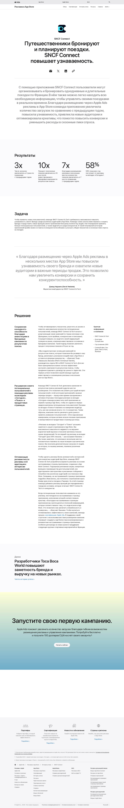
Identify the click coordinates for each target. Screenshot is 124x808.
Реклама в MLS (75, 771)
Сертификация (73, 6)
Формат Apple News (96, 798)
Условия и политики (20, 773)
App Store (41, 2)
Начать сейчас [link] (62, 694)
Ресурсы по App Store (96, 773)
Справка (100, 6)
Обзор (64, 6)
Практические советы (40, 780)
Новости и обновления (21, 782)
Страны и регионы (39, 785)
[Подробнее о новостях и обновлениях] (74, 731)
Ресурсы (93, 6)
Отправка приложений (96, 775)
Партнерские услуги (39, 783)
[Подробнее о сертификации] (50, 733)
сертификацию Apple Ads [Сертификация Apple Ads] (54, 563)
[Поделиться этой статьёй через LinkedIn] (65, 71)
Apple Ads (17, 771)
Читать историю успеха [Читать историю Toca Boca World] (24, 627)
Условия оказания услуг (69, 805)
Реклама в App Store (24, 7)
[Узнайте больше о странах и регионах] (98, 731)
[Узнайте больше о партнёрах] (26, 732)
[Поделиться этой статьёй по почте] (50, 71)
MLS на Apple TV (76, 773)
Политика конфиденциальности (51, 805)
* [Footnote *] (91, 684)
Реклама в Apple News (59, 771)
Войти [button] (107, 6)
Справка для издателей (59, 773)
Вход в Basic (37, 795)
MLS (88, 2)
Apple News (65, 2)
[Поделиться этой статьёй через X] (58, 71)
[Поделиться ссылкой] (73, 71)
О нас (16, 780)
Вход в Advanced (38, 793)
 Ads (17, 2)
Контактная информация (40, 790)
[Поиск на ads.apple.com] (109, 2)
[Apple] (15, 764)
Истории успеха (83, 6)
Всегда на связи (19, 784)
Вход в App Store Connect (97, 771)
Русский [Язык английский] (106, 805)
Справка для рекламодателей (61, 775)
